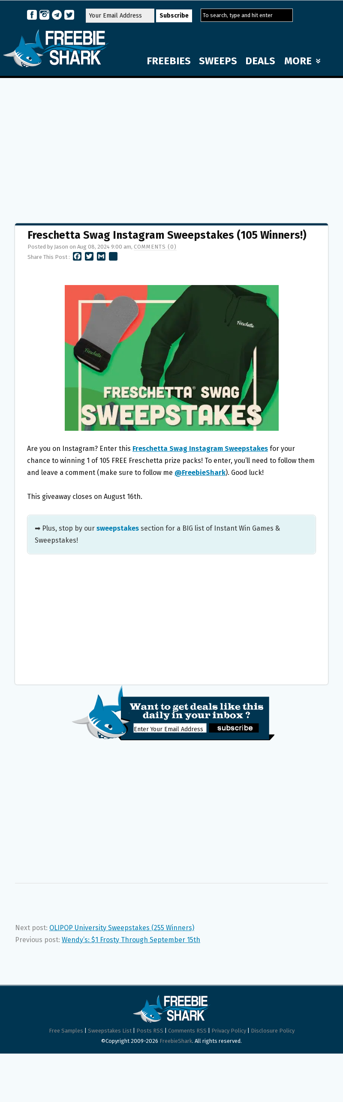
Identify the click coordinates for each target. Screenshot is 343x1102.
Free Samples (66, 1030)
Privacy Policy (228, 1030)
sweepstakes (117, 528)
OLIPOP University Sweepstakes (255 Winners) (121, 928)
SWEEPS (218, 61)
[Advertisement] (171, 147)
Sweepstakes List (110, 1030)
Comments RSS (187, 1030)
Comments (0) (155, 246)
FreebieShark (175, 1041)
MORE (302, 61)
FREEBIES (169, 61)
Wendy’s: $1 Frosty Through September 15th (131, 940)
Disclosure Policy (273, 1030)
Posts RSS (149, 1030)
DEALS (260, 61)
